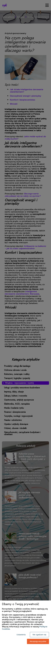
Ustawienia (21, 635)
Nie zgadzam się (39, 635)
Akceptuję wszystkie (38, 641)
